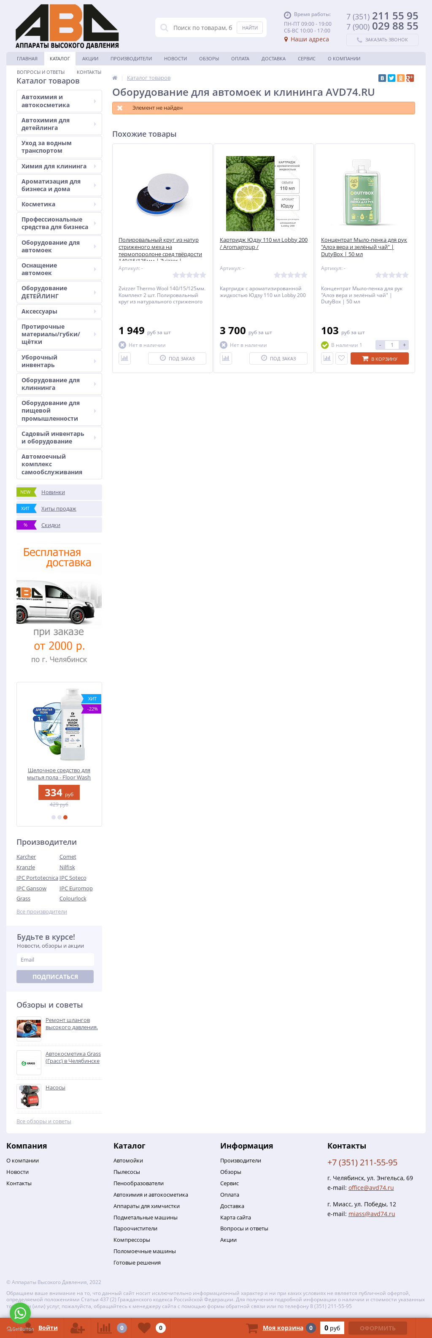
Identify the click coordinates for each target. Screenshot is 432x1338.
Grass (23, 898)
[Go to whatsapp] (20, 1313)
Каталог (60, 58)
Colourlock (72, 898)
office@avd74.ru (371, 1188)
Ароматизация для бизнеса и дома (59, 185)
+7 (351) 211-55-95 (362, 1162)
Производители (131, 58)
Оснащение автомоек (59, 269)
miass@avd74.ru (371, 1214)
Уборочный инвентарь (59, 361)
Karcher (26, 856)
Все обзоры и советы (43, 1121)
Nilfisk (67, 867)
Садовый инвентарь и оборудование (59, 437)
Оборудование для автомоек (59, 246)
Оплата (240, 58)
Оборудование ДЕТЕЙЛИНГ (59, 292)
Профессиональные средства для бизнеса (59, 223)
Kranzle (25, 867)
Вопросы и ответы (41, 72)
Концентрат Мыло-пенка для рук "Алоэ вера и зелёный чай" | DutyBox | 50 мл (364, 247)
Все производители (41, 911)
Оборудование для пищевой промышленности (59, 410)
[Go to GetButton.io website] (20, 1329)
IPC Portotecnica (37, 877)
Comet (67, 856)
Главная (27, 58)
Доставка (274, 58)
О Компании (344, 58)
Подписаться (55, 977)
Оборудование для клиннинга (59, 384)
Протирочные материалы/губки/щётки (59, 334)
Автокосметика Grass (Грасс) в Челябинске (73, 1057)
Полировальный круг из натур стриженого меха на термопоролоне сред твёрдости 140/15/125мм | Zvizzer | (160, 250)
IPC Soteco (72, 877)
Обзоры (209, 58)
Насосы (55, 1087)
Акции (90, 58)
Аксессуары (59, 311)
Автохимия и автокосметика (59, 100)
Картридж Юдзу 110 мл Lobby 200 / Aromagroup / (264, 243)
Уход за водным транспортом (47, 146)
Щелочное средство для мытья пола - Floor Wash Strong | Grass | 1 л (59, 774)
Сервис (307, 58)
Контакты (89, 72)
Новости (175, 58)
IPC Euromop (76, 888)
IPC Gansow (31, 888)
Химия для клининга (59, 166)
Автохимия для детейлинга (59, 124)
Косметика (59, 204)
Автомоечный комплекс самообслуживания (52, 464)
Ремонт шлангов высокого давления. (72, 1023)
